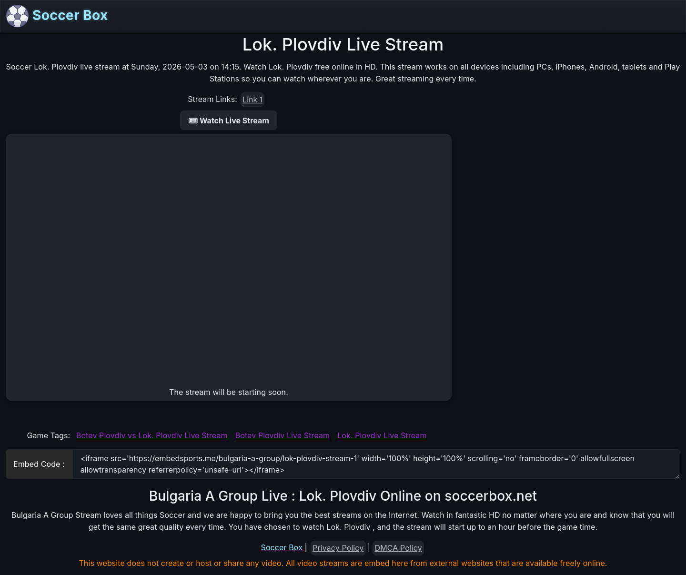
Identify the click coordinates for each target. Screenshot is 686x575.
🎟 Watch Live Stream (228, 120)
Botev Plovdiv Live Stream (282, 435)
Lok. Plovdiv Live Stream (381, 435)
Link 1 (252, 99)
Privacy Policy (338, 548)
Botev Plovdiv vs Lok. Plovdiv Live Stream (152, 435)
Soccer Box (57, 16)
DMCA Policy (398, 548)
